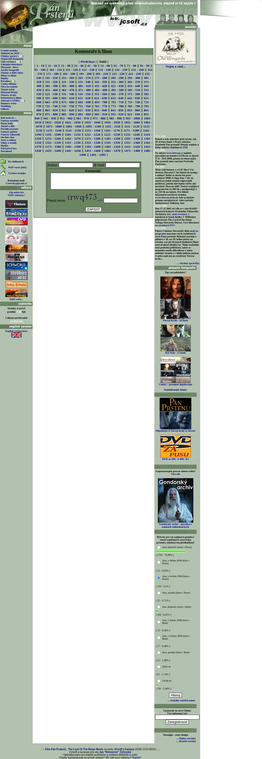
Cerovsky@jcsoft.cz (16, 183)
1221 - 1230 (112, 134)
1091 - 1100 (93, 126)
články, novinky (187, 738)
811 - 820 (68, 110)
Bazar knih (7, 123)
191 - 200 (85, 74)
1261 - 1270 (73, 138)
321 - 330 (67, 82)
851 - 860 (133, 110)
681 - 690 (84, 102)
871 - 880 (51, 114)
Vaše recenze (7, 61)
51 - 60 (105, 66)
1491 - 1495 (98, 155)
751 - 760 (84, 106)
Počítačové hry (9, 148)
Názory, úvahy (8, 95)
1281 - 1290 (112, 138)
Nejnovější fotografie (12, 58)
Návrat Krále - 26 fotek (175, 319)
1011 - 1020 (53, 122)
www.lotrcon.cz (174, 153)
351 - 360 (117, 82)
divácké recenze (187, 741)
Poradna (5, 81)
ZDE (185, 147)
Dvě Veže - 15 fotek (175, 351)
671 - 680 (68, 102)
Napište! (136, 757)
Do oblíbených (16, 161)
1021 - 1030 (73, 122)
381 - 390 (51, 86)
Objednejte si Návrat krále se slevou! (175, 429)
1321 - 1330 (73, 142)
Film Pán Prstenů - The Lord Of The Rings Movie (74, 749)
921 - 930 (133, 114)
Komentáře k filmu (11, 97)
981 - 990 (115, 118)
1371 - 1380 (53, 147)
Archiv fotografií (10, 70)
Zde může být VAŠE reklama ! (16, 194)
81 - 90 (144, 66)
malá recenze (179, 214)
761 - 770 (101, 106)
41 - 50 (92, 66)
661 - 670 (51, 102)
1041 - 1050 (112, 122)
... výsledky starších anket (181, 700)
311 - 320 (51, 82)
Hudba (4, 78)
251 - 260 (68, 78)
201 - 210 (102, 74)
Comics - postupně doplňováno (175, 383)
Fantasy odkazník (10, 134)
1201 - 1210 (73, 134)
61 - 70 (118, 66)
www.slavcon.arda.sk (166, 197)
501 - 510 (133, 90)
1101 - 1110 (112, 126)
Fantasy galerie (9, 131)
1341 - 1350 (112, 142)
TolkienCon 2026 (12, 53)
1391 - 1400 (93, 147)
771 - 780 (117, 106)
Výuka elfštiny (8, 83)
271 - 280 (101, 78)
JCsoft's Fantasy (124, 749)
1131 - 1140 (53, 130)
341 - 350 (100, 82)
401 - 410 (84, 86)
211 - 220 (118, 74)
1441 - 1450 (73, 151)
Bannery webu (8, 103)
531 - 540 (68, 94)
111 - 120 (72, 70)
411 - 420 (101, 86)
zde (178, 474)
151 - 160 (137, 70)
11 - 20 (52, 66)
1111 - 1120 (131, 126)
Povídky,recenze (9, 129)
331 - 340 (84, 82)
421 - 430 (117, 86)
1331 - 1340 (92, 142)
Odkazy (5, 109)
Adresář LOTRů (10, 100)
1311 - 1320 (53, 142)
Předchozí (88, 62)
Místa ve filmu (8, 75)
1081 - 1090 (74, 126)
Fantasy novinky (10, 120)
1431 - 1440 (53, 151)
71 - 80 (131, 66)
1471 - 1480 (132, 151)
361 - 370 (133, 82)
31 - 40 (79, 66)
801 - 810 (51, 110)
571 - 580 (133, 94)
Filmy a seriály (9, 142)
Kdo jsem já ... (8, 117)
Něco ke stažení (9, 86)
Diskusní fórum (9, 92)
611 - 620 (84, 98)
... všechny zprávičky (188, 263)
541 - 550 (84, 94)
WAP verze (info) (17, 167)
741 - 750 (68, 106)
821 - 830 (84, 110)
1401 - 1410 (112, 147)
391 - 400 (68, 86)
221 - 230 (134, 74)
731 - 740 (51, 106)
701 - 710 (117, 102)
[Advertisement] (93, 36)
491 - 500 (117, 90)
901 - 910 (101, 114)
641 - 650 (133, 98)
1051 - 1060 (132, 122)
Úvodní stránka (9, 50)
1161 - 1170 (112, 130)
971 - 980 (99, 118)
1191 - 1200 (53, 134)
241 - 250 (51, 78)
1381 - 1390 (73, 147)
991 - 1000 (133, 118)
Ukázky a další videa (12, 72)
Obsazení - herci (9, 67)
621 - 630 (100, 98)
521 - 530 (51, 94)
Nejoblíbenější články (175, 389)
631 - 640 (117, 98)
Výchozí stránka (17, 173)
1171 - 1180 (131, 130)
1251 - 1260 (53, 138)
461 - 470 (68, 90)
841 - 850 (117, 110)
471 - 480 (84, 90)
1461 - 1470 (112, 151)
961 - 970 (82, 118)
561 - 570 (117, 94)
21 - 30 (65, 66)
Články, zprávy (9, 56)
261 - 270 (84, 78)
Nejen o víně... (175, 64)
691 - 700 (101, 102)
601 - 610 (68, 98)
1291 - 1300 (132, 138)
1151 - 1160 (92, 130)
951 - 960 (66, 118)
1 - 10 (40, 66)
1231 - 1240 (132, 134)
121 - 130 (88, 70)
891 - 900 (84, 114)
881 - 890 (68, 114)
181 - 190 (69, 74)
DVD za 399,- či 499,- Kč (175, 457)
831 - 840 (100, 110)
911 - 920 (117, 114)
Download (6, 151)
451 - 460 (51, 90)
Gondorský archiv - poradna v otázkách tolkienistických (175, 524)
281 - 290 (117, 78)
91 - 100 (39, 70)
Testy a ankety (8, 140)
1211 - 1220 (92, 134)
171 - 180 (52, 74)
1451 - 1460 (93, 151)
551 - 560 (101, 94)
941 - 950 (49, 118)
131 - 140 (104, 70)
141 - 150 (121, 70)
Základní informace (11, 64)
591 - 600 (51, 98)
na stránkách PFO (165, 225)
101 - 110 (55, 70)
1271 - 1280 (93, 138)
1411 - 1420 (132, 147)
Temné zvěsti (8, 89)
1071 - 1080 (54, 126)
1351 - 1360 (132, 142)
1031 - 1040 (92, 122)
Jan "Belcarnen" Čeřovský (115, 752)
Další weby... (16, 299)
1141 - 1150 (73, 130)
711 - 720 (133, 102)
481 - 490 (101, 90)
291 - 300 (133, 78)
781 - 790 (133, 106)
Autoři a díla (7, 126)
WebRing (6, 106)
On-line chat (7, 137)
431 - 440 (133, 86)
